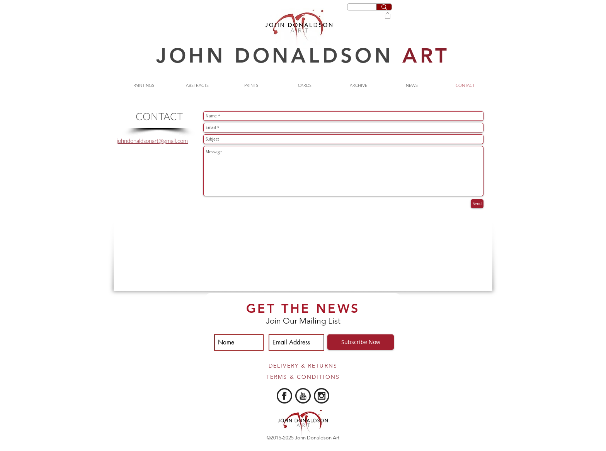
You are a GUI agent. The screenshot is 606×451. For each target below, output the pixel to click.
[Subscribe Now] (360, 342)
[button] (387, 15)
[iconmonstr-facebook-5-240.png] (284, 396)
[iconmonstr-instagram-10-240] (321, 396)
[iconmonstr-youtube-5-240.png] (303, 396)
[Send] (477, 203)
